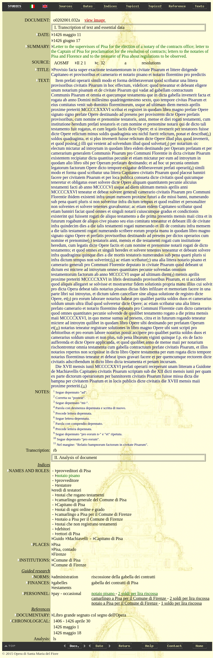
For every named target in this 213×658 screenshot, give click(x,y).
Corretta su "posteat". (69, 398)
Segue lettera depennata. (71, 418)
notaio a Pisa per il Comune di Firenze (125, 603)
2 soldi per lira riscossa (190, 598)
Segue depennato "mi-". (71, 403)
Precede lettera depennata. (72, 413)
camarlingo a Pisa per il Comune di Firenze (129, 598)
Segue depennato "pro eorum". (76, 439)
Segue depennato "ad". (70, 392)
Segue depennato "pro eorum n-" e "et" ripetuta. (87, 434)
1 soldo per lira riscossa (181, 603)
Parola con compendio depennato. (78, 424)
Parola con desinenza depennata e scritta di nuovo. (89, 408)
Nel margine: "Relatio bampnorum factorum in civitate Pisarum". (100, 445)
